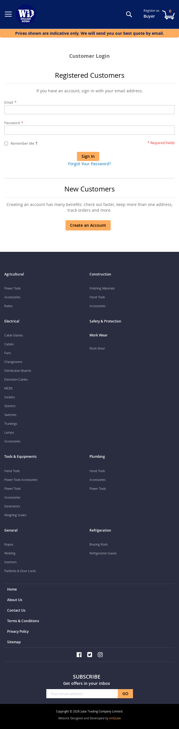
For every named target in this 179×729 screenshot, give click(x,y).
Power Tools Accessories (20, 479)
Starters (9, 406)
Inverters (10, 562)
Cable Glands (13, 335)
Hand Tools (97, 297)
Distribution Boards (17, 370)
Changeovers (13, 362)
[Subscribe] (125, 693)
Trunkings (10, 423)
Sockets (9, 397)
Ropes (8, 544)
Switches (10, 415)
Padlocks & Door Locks (20, 571)
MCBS (8, 388)
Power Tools (12, 288)
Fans (7, 353)
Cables (9, 344)
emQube (115, 718)
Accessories (12, 297)
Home (12, 589)
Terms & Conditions (23, 620)
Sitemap (14, 642)
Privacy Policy (18, 631)
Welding (9, 553)
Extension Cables (16, 379)
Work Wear (97, 348)
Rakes (8, 306)
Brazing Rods (99, 544)
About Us (14, 599)
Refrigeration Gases (103, 553)
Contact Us (16, 610)
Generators (12, 506)
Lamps (9, 432)
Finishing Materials (102, 288)
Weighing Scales (15, 515)
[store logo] (27, 14)
